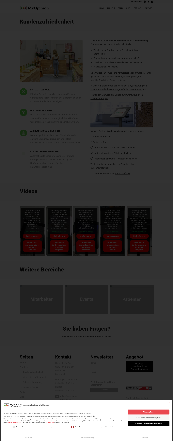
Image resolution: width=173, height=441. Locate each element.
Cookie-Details (29, 436)
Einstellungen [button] (50, 421)
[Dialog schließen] (169, 400)
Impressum (145, 436)
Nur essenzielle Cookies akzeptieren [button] (149, 416)
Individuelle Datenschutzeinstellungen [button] (148, 422)
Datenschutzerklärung (14, 421)
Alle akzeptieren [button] (148, 410)
